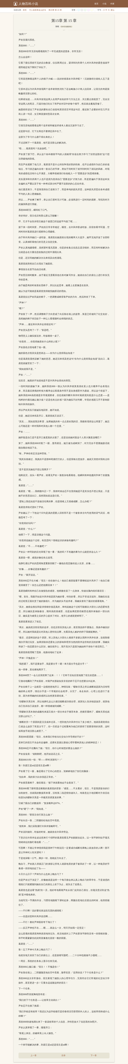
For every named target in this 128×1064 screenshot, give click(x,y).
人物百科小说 (28, 4)
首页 (96, 4)
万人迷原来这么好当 (37, 10)
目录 (64, 1055)
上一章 (33, 1055)
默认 (112, 10)
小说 (104, 4)
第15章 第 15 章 (55, 10)
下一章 (94, 1055)
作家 (112, 4)
